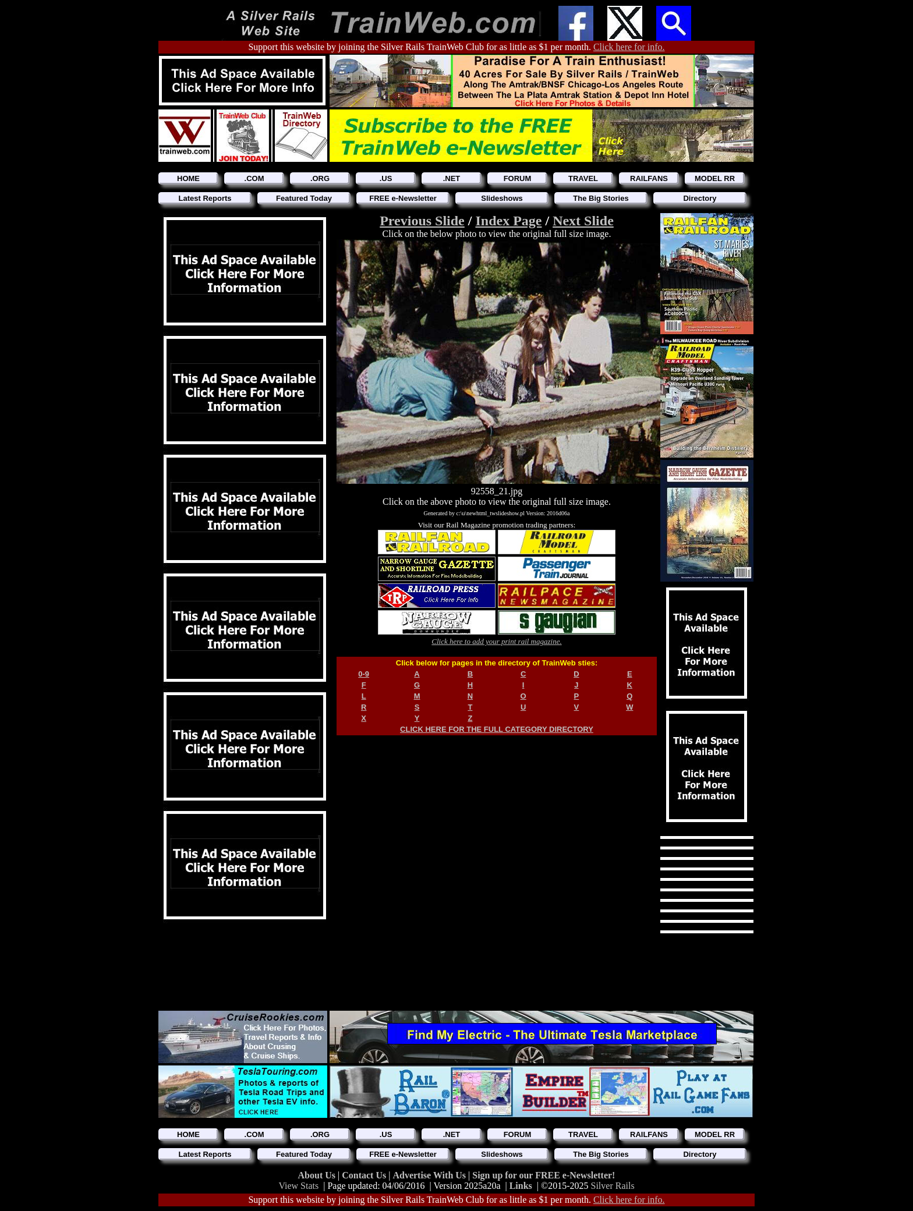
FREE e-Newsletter (403, 198)
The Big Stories (600, 198)
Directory (699, 198)
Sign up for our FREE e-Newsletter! (543, 1175)
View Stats (298, 1186)
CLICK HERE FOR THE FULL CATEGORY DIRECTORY (496, 729)
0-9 (363, 674)
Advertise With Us (430, 1175)
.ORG (320, 178)
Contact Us (365, 1175)
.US (386, 178)
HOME (188, 178)
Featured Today (304, 198)
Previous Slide (422, 220)
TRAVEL (583, 178)
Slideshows (502, 198)
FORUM (518, 178)
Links (520, 1186)
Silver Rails (613, 1186)
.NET (452, 178)
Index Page (508, 220)
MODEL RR (715, 178)
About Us (318, 1175)
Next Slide (583, 220)
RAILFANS (649, 178)
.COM (254, 178)
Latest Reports (204, 198)
